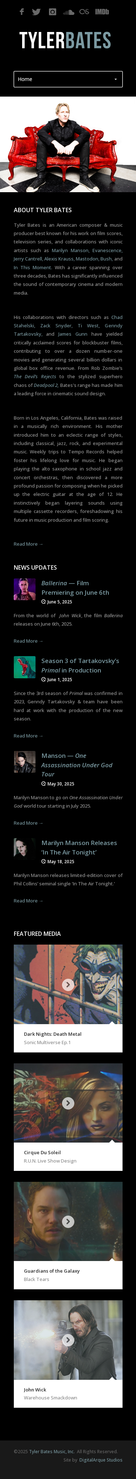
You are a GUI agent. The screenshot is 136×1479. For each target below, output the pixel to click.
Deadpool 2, (46, 385)
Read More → (29, 544)
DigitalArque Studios (100, 1460)
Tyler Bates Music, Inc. (52, 1451)
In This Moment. (33, 267)
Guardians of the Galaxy (52, 1271)
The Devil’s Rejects (35, 376)
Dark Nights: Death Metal (53, 1034)
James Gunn (72, 334)
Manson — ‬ (76, 764)
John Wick (35, 1389)
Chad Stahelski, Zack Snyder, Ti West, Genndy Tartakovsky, (68, 326)
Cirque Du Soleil (42, 1152)
